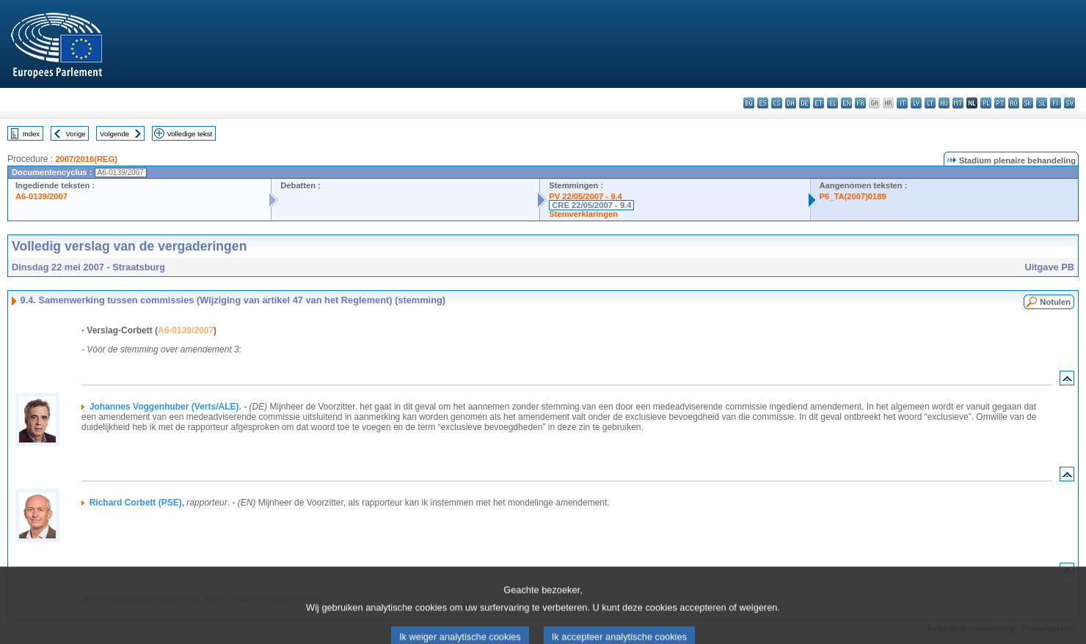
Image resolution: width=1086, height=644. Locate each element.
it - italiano (902, 102)
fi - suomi (1055, 102)
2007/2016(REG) (86, 159)
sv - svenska (1069, 102)
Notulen (1055, 301)
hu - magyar (944, 102)
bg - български (748, 102)
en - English (846, 102)
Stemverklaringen (583, 214)
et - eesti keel (818, 102)
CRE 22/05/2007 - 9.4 (591, 205)
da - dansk (790, 102)
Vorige (76, 134)
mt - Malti (957, 102)
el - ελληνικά (832, 102)
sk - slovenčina (1027, 102)
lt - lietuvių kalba (930, 102)
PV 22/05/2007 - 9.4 (585, 196)
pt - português (999, 102)
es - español (762, 102)
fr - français (860, 102)
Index (31, 134)
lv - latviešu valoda (916, 102)
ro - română (1013, 102)
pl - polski (985, 102)
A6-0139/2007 (41, 196)
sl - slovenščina (1041, 102)
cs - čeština (776, 102)
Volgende (114, 134)
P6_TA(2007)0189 (853, 196)
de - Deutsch (804, 102)
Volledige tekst (189, 134)
